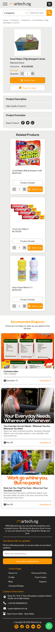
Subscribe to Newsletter (27, 561)
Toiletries (25, 20)
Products (15, 20)
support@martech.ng (17, 608)
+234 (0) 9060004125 (17, 603)
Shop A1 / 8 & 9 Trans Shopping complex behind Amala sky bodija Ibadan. (29, 596)
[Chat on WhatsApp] (49, 626)
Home (5, 20)
